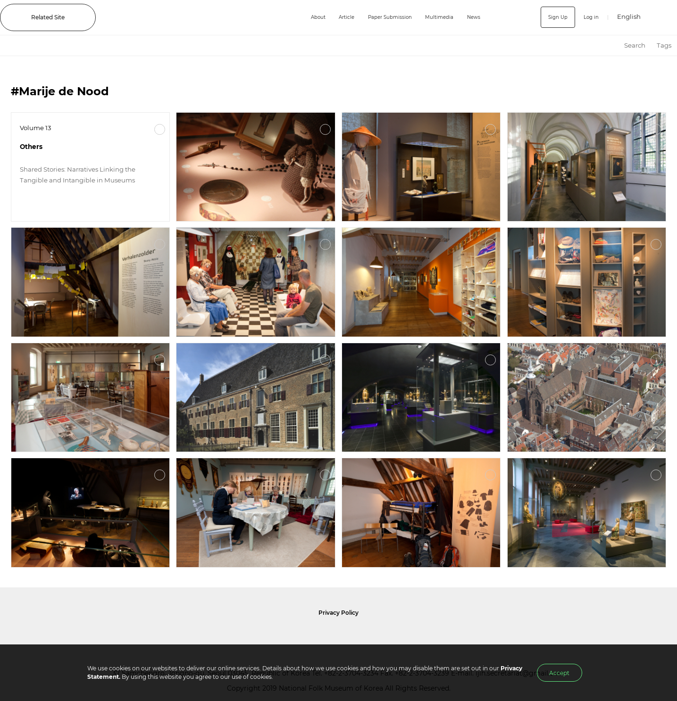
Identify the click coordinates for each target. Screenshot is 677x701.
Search (634, 45)
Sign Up (554, 17)
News (475, 17)
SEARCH (663, 17)
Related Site (48, 17)
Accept (559, 672)
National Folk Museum (256, 635)
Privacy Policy (338, 612)
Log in (589, 17)
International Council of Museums (356, 635)
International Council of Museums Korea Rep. (438, 635)
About (302, 17)
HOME (610, 45)
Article (334, 17)
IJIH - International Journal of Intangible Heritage (194, 17)
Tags (664, 45)
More (159, 129)
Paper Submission (382, 17)
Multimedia (437, 17)
